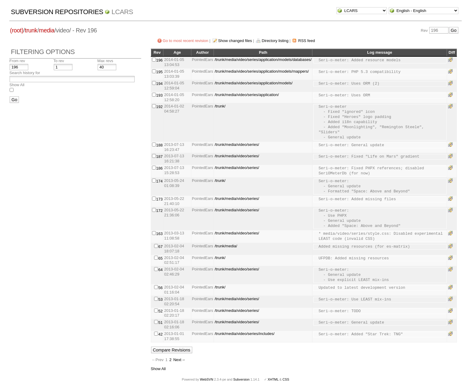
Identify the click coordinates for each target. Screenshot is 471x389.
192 (159, 106)
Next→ (179, 359)
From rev (17, 61)
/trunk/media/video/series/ (236, 144)
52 (160, 311)
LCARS (122, 12)
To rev (58, 61)
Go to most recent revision (185, 40)
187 (159, 156)
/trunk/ (219, 106)
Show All (16, 85)
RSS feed (306, 40)
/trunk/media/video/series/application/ (246, 94)
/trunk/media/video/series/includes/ (244, 333)
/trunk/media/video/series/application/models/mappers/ (261, 71)
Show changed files (235, 40)
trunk (31, 30)
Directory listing (275, 40)
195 (159, 72)
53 (160, 299)
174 (159, 181)
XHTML (273, 379)
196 (159, 60)
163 (159, 233)
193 (159, 95)
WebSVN (206, 379)
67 (160, 246)
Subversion (241, 379)
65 (160, 258)
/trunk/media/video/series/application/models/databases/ (262, 59)
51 (160, 322)
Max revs (105, 61)
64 (160, 269)
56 (160, 287)
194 (159, 83)
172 (159, 210)
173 (159, 199)
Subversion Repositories (57, 12)
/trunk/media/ (225, 246)
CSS (286, 379)
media (46, 30)
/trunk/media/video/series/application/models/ (253, 83)
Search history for (24, 73)
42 (160, 334)
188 (159, 145)
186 (159, 168)
